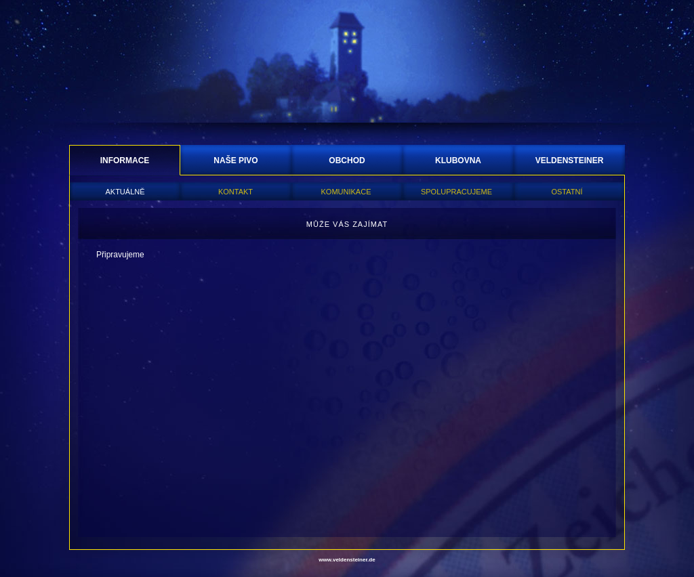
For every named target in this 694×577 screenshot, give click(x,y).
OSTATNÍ (566, 192)
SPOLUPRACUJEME (456, 192)
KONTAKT (235, 192)
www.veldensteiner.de (347, 560)
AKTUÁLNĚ (124, 192)
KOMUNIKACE (346, 192)
